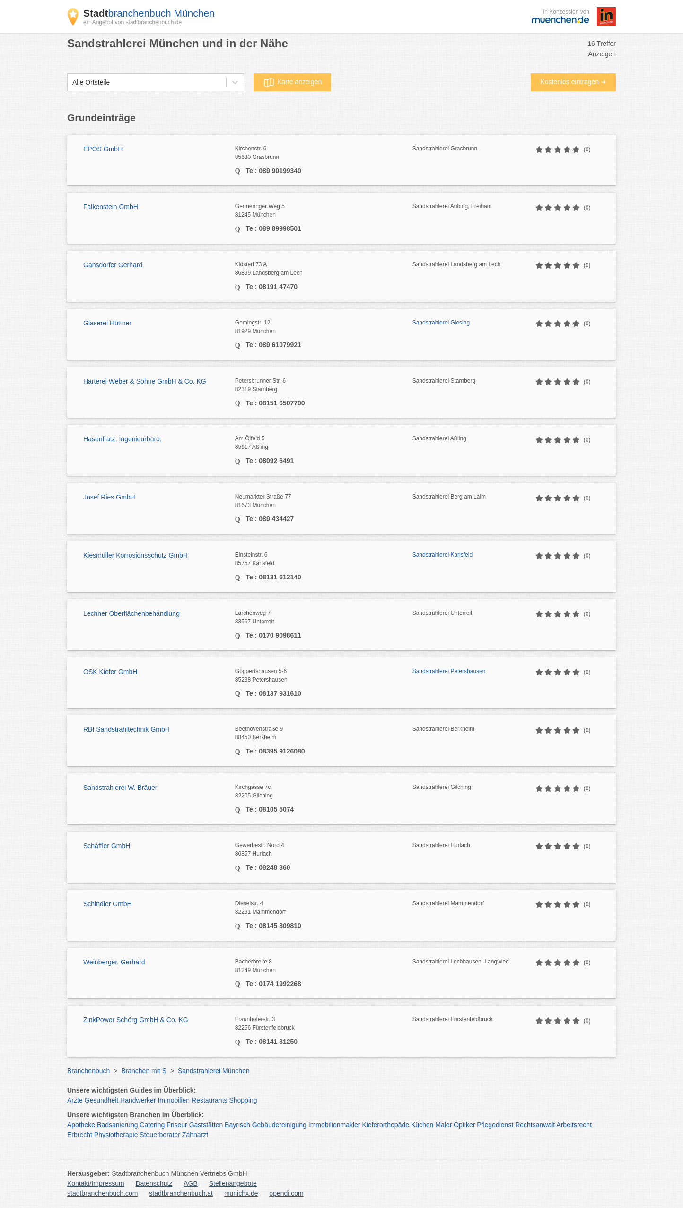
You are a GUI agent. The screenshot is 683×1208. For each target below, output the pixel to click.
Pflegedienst (495, 1125)
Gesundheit (102, 1100)
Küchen (422, 1125)
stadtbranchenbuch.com (102, 1193)
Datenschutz (154, 1183)
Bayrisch (237, 1125)
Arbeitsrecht (574, 1125)
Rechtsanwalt (535, 1125)
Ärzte (75, 1100)
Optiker (464, 1125)
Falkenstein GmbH (110, 206)
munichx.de (241, 1193)
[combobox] (72, 83)
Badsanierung (117, 1125)
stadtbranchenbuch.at (181, 1193)
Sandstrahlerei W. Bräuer (120, 787)
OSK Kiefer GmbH (110, 671)
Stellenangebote (233, 1183)
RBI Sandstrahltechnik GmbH (126, 729)
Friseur (176, 1125)
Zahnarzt (195, 1134)
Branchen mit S (143, 1071)
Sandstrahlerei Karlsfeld (442, 554)
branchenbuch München (149, 13)
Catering (152, 1125)
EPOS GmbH (103, 149)
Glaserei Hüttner (107, 323)
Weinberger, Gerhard (114, 962)
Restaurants (209, 1100)
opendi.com (286, 1193)
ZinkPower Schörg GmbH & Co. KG (135, 1020)
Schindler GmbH (107, 904)
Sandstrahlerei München (214, 1071)
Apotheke (81, 1125)
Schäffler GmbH (106, 845)
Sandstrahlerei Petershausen (449, 671)
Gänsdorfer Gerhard (112, 265)
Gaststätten (206, 1125)
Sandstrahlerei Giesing (441, 322)
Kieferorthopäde (385, 1125)
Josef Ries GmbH (109, 497)
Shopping (243, 1100)
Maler (443, 1125)
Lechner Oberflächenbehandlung (131, 613)
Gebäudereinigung (279, 1125)
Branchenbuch (88, 1071)
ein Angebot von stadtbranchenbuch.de (132, 22)
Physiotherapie (116, 1134)
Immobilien (174, 1100)
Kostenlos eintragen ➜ (573, 82)
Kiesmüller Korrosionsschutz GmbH (135, 555)
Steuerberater (160, 1134)
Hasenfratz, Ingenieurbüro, (122, 439)
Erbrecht (79, 1134)
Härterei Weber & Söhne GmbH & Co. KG (144, 381)
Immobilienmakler (334, 1125)
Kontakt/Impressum (95, 1183)
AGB (191, 1183)
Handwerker (138, 1100)
